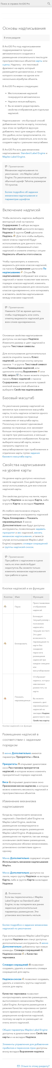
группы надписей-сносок (19, 547)
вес (19, 532)
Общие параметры (25, 1029)
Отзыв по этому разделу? (35, 1066)
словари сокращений (35, 543)
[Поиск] (49, 3)
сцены (6, 64)
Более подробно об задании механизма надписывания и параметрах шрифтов (21, 196)
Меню (15, 858)
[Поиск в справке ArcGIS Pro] (23, 3)
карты (38, 60)
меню (18, 753)
